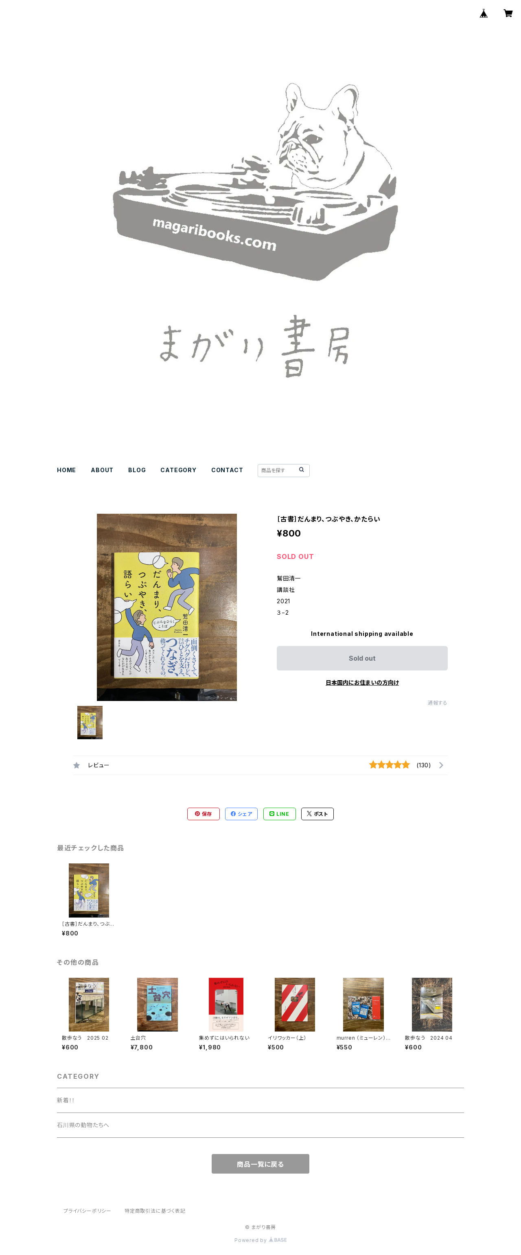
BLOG (137, 470)
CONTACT (227, 470)
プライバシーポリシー (87, 1211)
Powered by (260, 1240)
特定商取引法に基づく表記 (155, 1211)
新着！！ (66, 1100)
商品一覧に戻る (260, 1164)
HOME (66, 470)
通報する (438, 703)
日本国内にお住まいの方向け (362, 682)
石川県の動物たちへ (83, 1124)
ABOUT (102, 470)
